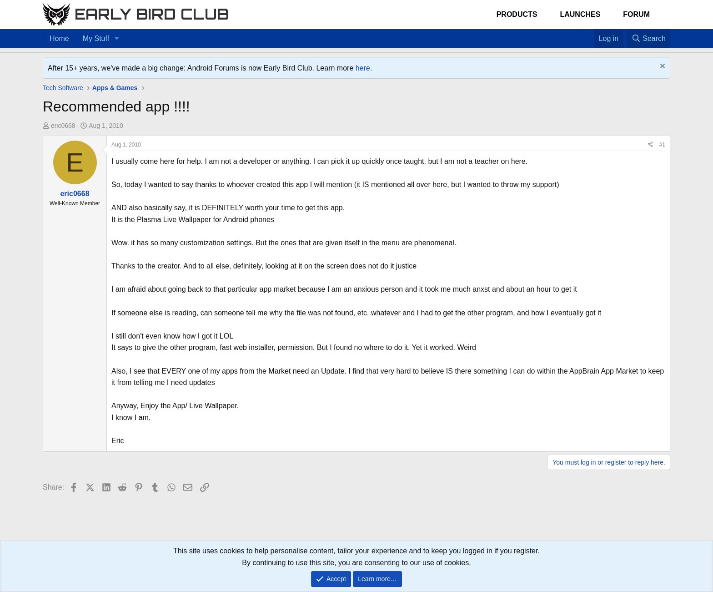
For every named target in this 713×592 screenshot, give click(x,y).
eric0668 (63, 125)
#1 (662, 145)
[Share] (650, 145)
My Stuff (96, 38)
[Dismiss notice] (661, 67)
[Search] (648, 38)
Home (59, 38)
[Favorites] (589, 32)
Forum (636, 14)
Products (517, 14)
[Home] (580, 32)
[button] (116, 38)
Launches (580, 14)
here (363, 68)
